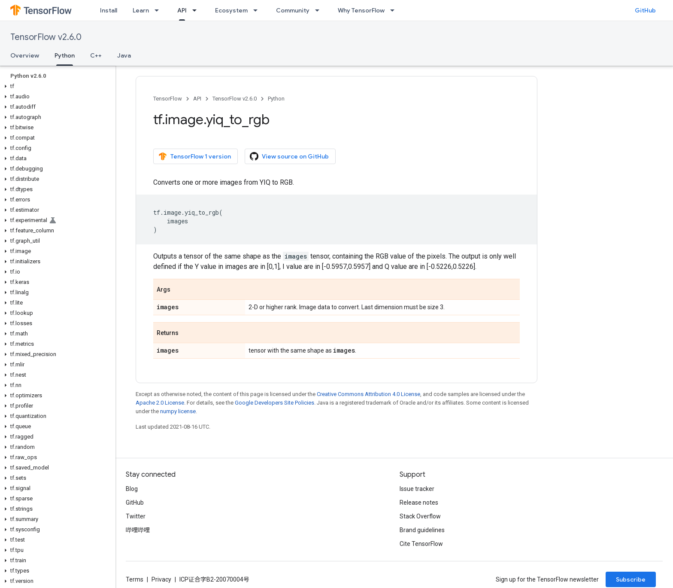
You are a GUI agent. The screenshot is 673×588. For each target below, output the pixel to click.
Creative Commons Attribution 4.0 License (368, 394)
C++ (96, 55)
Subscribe (631, 579)
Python (276, 98)
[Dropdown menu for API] (197, 10)
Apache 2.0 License (160, 402)
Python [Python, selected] (65, 55)
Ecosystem (231, 10)
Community (292, 10)
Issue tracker (417, 488)
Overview (24, 55)
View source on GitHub (289, 156)
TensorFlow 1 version (194, 156)
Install (108, 10)
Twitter (136, 516)
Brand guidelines (422, 530)
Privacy (161, 579)
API (197, 98)
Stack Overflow (420, 516)
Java (124, 55)
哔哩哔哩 (138, 530)
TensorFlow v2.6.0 (46, 37)
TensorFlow (167, 98)
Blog (132, 488)
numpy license (178, 411)
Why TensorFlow (361, 10)
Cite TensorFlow (421, 543)
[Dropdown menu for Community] (319, 10)
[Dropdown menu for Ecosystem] (258, 10)
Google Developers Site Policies (274, 402)
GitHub (645, 10)
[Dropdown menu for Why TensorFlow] (395, 10)
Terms (134, 579)
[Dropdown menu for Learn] (159, 10)
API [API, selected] (182, 10)
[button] (56, 86)
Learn (141, 10)
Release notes (419, 502)
